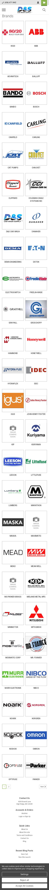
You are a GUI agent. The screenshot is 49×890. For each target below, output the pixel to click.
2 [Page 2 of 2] (8, 787)
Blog (24, 841)
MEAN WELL (36, 566)
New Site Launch (25, 857)
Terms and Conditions (25, 835)
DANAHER (36, 232)
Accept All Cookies (24, 885)
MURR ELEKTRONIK (13, 688)
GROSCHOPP (36, 323)
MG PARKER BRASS (12, 597)
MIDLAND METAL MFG (36, 597)
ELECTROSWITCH (12, 292)
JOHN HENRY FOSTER (36, 414)
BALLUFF (36, 76)
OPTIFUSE (13, 779)
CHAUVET (36, 168)
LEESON (13, 475)
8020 (13, 46)
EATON (36, 262)
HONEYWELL (36, 353)
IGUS (13, 414)
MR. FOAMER (36, 658)
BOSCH (36, 107)
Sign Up (27, 816)
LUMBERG (13, 505)
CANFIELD (13, 137)
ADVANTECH (12, 76)
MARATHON (36, 505)
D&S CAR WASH (13, 232)
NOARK (13, 718)
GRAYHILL (13, 323)
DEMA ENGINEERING (12, 262)
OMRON (36, 749)
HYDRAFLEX (13, 384)
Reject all (24, 880)
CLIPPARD (13, 198)
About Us (24, 829)
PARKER (36, 779)
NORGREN (36, 718)
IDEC (36, 384)
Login (21, 816)
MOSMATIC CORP (13, 658)
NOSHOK (13, 749)
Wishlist (24, 813)
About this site (24, 832)
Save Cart (24, 854)
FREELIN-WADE (36, 292)
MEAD (13, 566)
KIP (12, 444)
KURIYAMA (36, 444)
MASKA (13, 536)
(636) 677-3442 (9, 2)
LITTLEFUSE (36, 475)
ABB (36, 46)
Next (44, 786)
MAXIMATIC (36, 536)
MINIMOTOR (13, 627)
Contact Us (25, 838)
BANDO (13, 107)
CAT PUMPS (13, 168)
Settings (24, 874)
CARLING (36, 137)
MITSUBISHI (36, 627)
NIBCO (36, 688)
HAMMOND (13, 353)
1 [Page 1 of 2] (4, 787)
